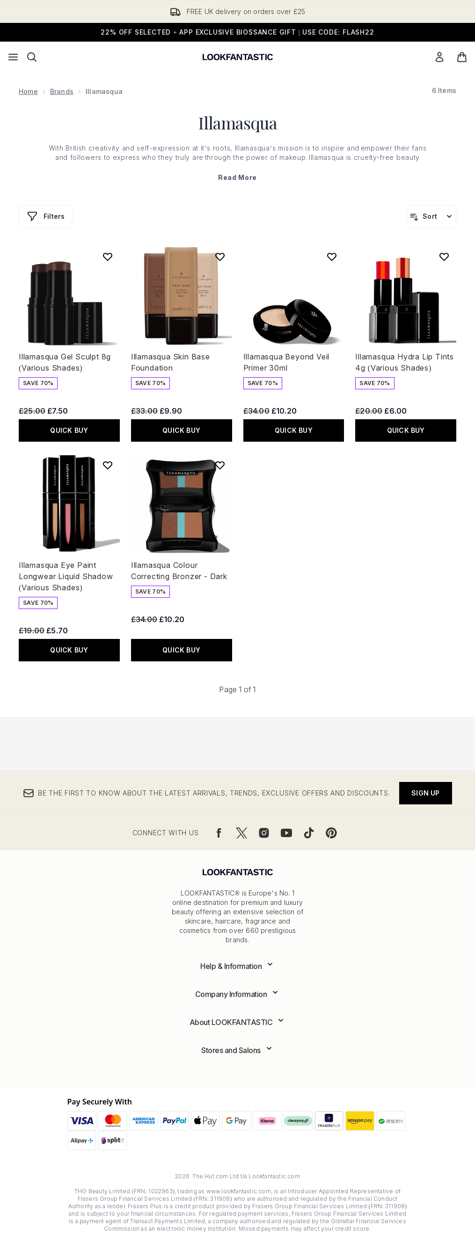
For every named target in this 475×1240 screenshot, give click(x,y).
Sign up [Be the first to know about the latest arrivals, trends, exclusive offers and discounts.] (425, 793)
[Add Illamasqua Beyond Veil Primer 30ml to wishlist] (332, 256)
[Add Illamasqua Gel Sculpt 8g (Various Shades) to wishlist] (107, 256)
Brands (61, 91)
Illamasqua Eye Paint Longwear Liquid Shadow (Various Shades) (66, 576)
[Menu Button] (13, 57)
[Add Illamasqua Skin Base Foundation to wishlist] (220, 256)
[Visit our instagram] (264, 833)
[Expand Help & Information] (237, 966)
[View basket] (462, 57)
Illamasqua (237, 122)
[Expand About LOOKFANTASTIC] (238, 1022)
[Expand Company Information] (237, 994)
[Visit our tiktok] (309, 833)
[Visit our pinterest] (331, 833)
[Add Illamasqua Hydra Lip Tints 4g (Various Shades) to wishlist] (444, 256)
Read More (237, 177)
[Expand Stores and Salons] (237, 1050)
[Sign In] (439, 57)
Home (28, 91)
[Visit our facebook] (219, 833)
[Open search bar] (31, 57)
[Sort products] (431, 216)
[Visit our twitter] (241, 833)
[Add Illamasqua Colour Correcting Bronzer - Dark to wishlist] (220, 465)
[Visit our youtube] (286, 833)
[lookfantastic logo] (238, 57)
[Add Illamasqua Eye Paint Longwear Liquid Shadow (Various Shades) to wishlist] (107, 465)
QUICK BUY (69, 430)
